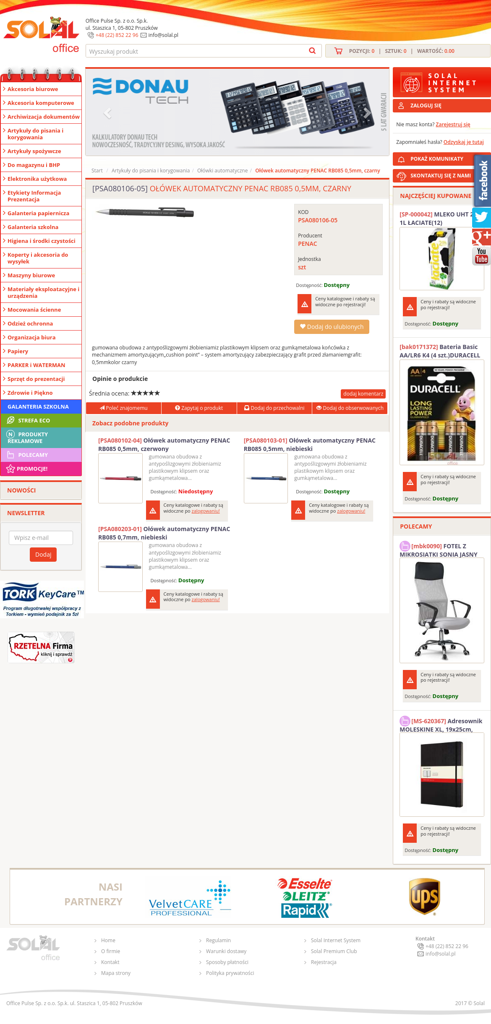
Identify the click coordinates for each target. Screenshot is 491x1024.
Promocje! (26, 468)
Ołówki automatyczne (222, 170)
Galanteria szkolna (33, 227)
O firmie (110, 951)
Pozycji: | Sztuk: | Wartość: (401, 51)
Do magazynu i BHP (34, 165)
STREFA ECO (27, 420)
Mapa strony (116, 973)
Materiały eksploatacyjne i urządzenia (43, 292)
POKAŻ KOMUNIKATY (449, 157)
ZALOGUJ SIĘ (425, 105)
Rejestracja (324, 962)
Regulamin (218, 940)
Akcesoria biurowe (33, 89)
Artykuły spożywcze (34, 151)
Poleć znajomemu (123, 408)
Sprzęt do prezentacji (36, 379)
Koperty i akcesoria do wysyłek (38, 258)
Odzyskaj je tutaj (464, 142)
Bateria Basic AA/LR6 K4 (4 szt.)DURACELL (440, 351)
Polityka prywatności (230, 973)
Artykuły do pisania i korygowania (35, 134)
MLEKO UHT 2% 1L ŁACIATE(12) (439, 218)
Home (108, 940)
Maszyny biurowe (31, 275)
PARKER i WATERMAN (36, 365)
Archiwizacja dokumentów (44, 116)
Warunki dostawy (226, 951)
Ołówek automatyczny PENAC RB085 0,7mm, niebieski (164, 533)
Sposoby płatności (227, 962)
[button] (108, 112)
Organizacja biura (32, 337)
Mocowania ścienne (34, 309)
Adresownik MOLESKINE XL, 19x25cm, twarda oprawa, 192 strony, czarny (441, 724)
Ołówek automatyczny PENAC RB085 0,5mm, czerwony (164, 444)
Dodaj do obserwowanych (350, 408)
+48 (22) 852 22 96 (117, 35)
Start (97, 170)
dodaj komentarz (363, 393)
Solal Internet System (335, 940)
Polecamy (26, 454)
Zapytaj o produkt (199, 408)
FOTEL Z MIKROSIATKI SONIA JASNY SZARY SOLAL (439, 549)
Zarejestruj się (453, 124)
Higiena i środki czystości (42, 241)
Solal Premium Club (334, 951)
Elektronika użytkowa (37, 178)
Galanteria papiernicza (38, 213)
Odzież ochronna (30, 323)
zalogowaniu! (206, 511)
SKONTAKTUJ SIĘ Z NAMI (440, 175)
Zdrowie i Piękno (30, 392)
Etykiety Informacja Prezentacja (34, 196)
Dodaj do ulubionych (331, 327)
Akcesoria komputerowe (41, 103)
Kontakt (110, 962)
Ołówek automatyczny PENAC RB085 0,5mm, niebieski (310, 444)
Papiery (18, 351)
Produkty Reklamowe (26, 437)
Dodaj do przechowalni (274, 408)
